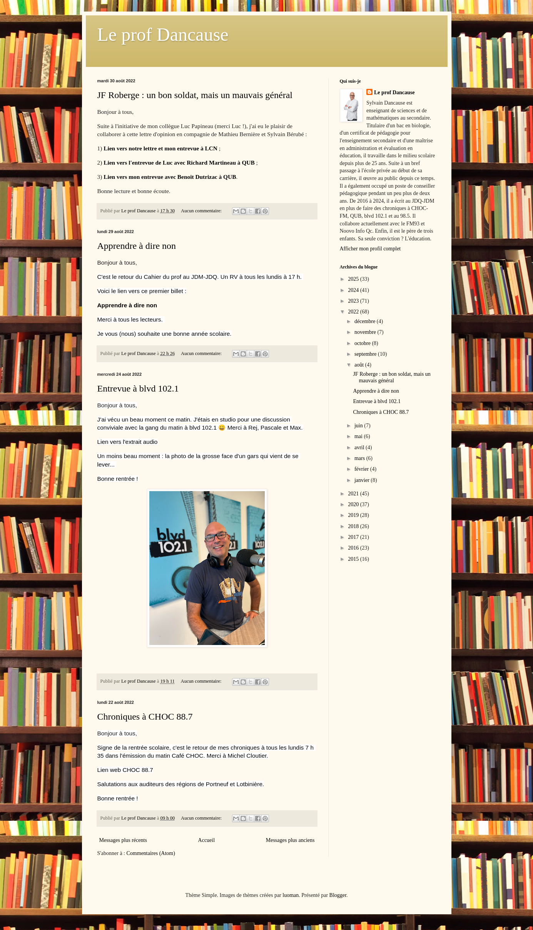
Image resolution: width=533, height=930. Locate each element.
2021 (354, 494)
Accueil (206, 840)
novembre (365, 332)
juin (359, 425)
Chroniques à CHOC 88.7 (145, 717)
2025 (354, 279)
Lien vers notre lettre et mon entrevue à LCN (160, 148)
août (359, 365)
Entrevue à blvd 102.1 (138, 388)
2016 (354, 548)
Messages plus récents (123, 840)
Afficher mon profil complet (370, 249)
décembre (365, 321)
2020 (354, 504)
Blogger (337, 895)
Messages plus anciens (290, 840)
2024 (354, 290)
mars (360, 458)
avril (360, 447)
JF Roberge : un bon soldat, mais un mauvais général (194, 95)
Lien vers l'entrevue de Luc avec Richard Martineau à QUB (179, 162)
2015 (354, 559)
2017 (354, 537)
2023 (354, 301)
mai (359, 436)
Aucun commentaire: (202, 210)
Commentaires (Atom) (151, 853)
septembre (366, 354)
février (362, 469)
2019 (354, 515)
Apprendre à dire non (136, 246)
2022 (354, 312)
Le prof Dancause (163, 34)
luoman (290, 895)
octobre (363, 343)
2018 (354, 526)
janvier (362, 480)
